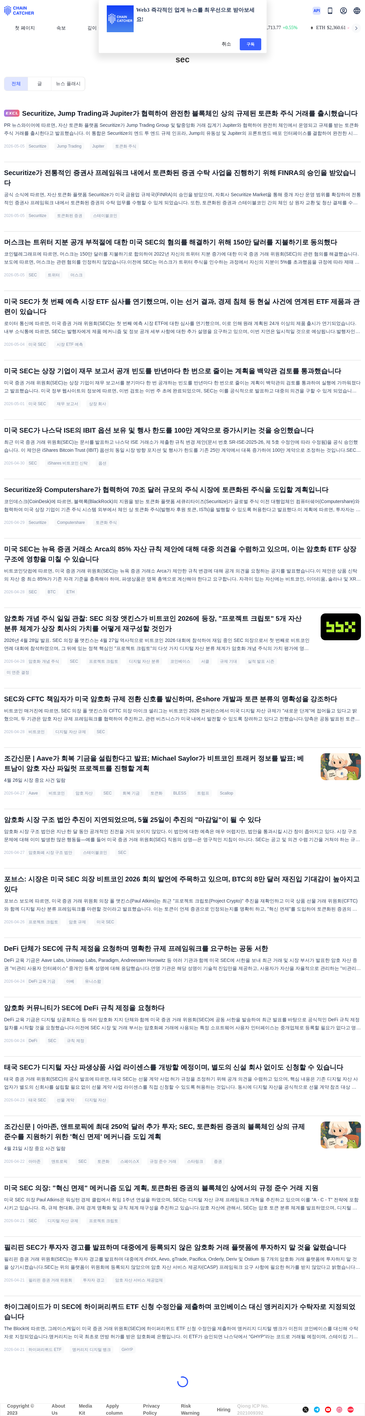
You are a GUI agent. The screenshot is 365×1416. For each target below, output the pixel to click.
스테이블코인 (105, 215)
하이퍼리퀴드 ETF (45, 1349)
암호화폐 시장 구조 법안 (50, 852)
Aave (33, 793)
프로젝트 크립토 (103, 661)
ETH (70, 592)
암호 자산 (84, 793)
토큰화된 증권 (69, 215)
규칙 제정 (75, 1040)
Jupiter (98, 146)
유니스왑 (93, 981)
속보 (61, 28)
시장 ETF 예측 (70, 344)
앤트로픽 (59, 1161)
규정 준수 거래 (163, 1161)
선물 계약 (65, 1100)
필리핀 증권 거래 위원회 (50, 1280)
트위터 (54, 275)
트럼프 (203, 793)
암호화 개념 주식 (44, 661)
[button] (357, 11)
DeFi (33, 1040)
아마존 (35, 1161)
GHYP (127, 1349)
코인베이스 (180, 661)
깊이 (94, 28)
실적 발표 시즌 (261, 661)
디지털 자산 (95, 1100)
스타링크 (195, 1161)
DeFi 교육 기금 (42, 981)
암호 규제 (77, 922)
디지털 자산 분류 (144, 661)
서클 (205, 661)
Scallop (226, 793)
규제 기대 (228, 661)
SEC (33, 275)
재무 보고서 (67, 403)
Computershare (71, 522)
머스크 (77, 275)
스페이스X (129, 1161)
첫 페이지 (25, 28)
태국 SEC (37, 1100)
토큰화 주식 (125, 146)
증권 (218, 1161)
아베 (70, 981)
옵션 (102, 463)
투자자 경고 (93, 1280)
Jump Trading (69, 146)
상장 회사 (97, 403)
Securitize (37, 146)
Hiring (223, 1409)
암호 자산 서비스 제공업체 (139, 1280)
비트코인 (37, 731)
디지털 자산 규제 (70, 731)
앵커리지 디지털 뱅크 (91, 1349)
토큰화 (156, 793)
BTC (52, 592)
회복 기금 (131, 793)
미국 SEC (37, 344)
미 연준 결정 (18, 672)
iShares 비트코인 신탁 (68, 463)
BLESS (179, 793)
